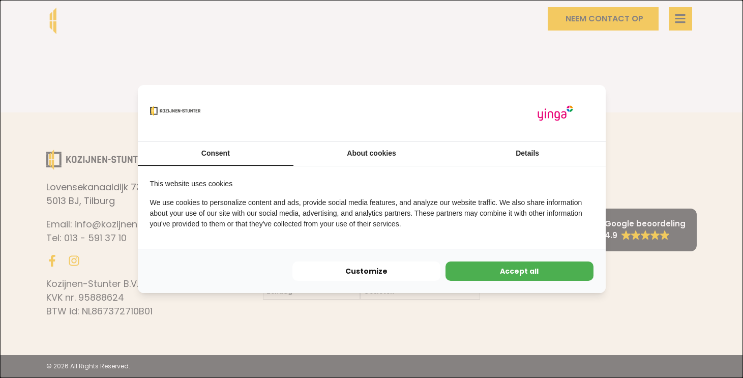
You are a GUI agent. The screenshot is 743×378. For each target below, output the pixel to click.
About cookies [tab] (371, 153)
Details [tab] (527, 153)
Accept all (519, 271)
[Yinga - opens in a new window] (555, 113)
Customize (366, 271)
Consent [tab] (215, 153)
